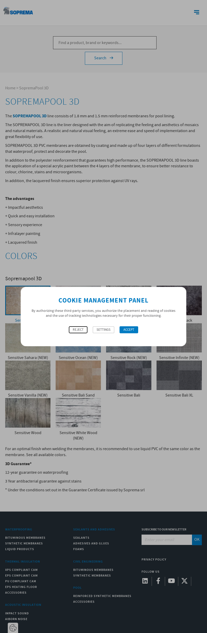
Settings (103, 329)
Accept (128, 329)
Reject (78, 329)
